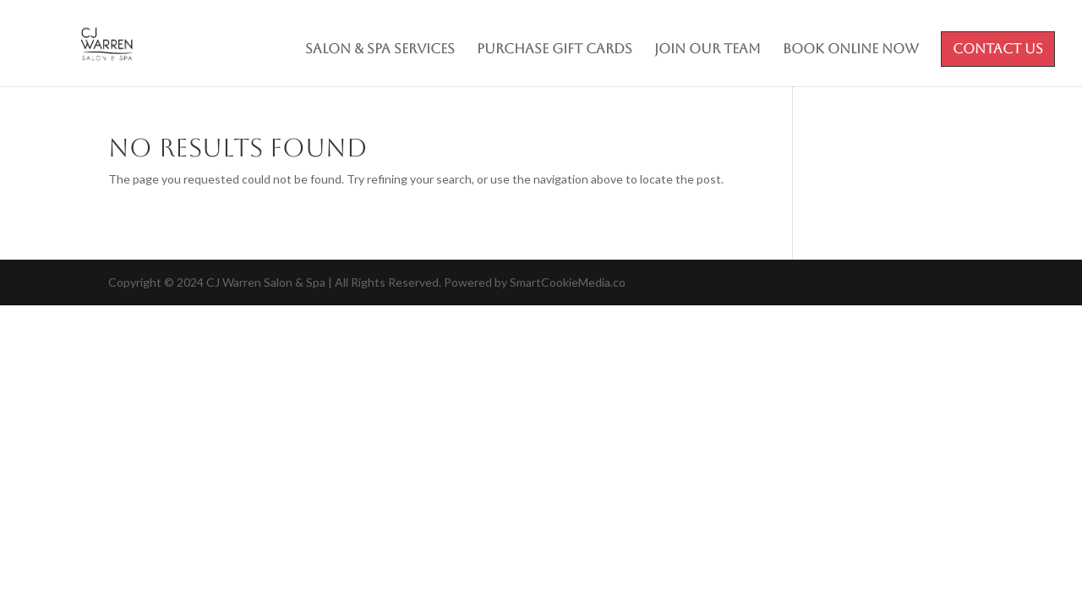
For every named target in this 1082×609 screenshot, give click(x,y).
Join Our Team (707, 50)
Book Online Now (851, 50)
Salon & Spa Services (380, 50)
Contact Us (998, 50)
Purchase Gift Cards (554, 50)
